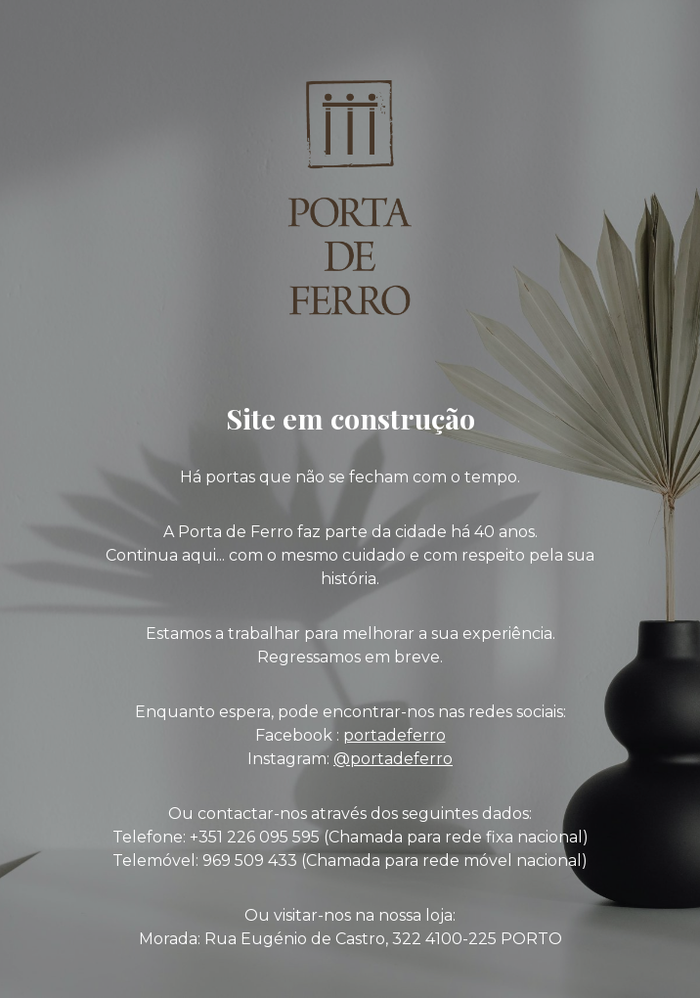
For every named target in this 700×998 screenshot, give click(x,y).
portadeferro (394, 735)
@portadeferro (393, 758)
